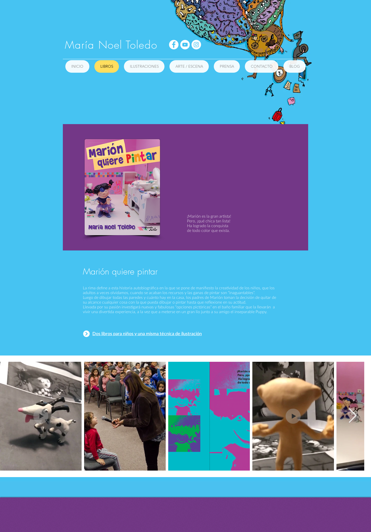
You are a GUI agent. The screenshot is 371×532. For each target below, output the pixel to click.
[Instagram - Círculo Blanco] (196, 44)
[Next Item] (352, 416)
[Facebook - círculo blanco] (173, 44)
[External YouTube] (243, 173)
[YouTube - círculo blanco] (185, 44)
